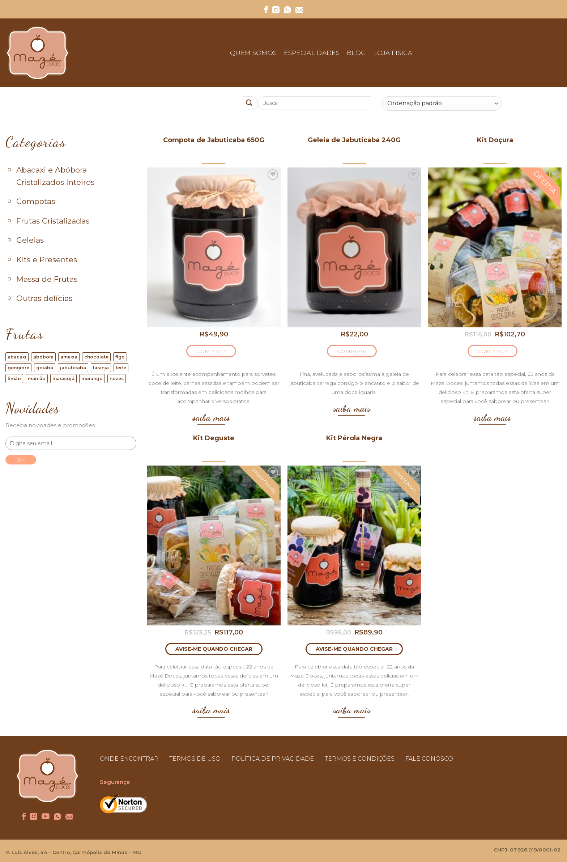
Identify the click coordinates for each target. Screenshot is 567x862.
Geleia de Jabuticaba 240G (354, 140)
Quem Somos (253, 52)
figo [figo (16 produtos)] (120, 357)
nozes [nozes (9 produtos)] (117, 378)
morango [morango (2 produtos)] (92, 378)
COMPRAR (211, 351)
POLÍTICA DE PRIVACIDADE (272, 758)
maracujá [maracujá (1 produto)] (63, 378)
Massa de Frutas (46, 279)
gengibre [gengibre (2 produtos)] (18, 367)
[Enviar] (250, 103)
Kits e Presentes (46, 259)
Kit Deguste (213, 438)
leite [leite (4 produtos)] (121, 367)
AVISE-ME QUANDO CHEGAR (213, 649)
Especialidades (312, 52)
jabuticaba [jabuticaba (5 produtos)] (73, 367)
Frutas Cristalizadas (52, 220)
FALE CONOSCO (429, 758)
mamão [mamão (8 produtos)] (37, 378)
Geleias (30, 240)
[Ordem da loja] (441, 103)
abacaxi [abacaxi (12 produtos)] (17, 357)
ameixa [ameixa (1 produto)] (68, 357)
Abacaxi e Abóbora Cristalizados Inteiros (55, 176)
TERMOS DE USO (195, 758)
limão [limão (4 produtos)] (14, 378)
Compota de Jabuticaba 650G (213, 140)
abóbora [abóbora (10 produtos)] (43, 357)
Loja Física (392, 52)
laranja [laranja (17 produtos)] (101, 367)
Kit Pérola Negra (354, 438)
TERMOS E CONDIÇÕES (360, 758)
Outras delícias (44, 298)
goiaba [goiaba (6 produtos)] (44, 367)
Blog (356, 52)
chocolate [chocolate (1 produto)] (96, 357)
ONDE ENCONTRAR (129, 758)
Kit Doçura (495, 140)
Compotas (35, 201)
